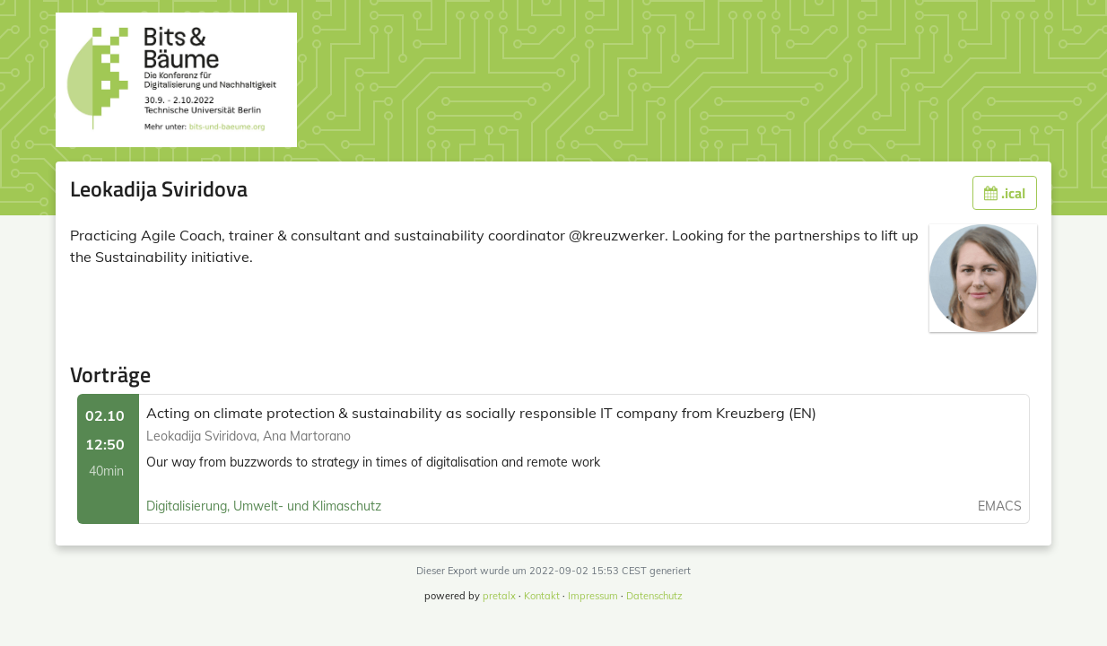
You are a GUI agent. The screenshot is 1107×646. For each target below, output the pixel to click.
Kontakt (542, 595)
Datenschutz (654, 595)
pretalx (499, 595)
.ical (1004, 193)
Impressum (593, 595)
